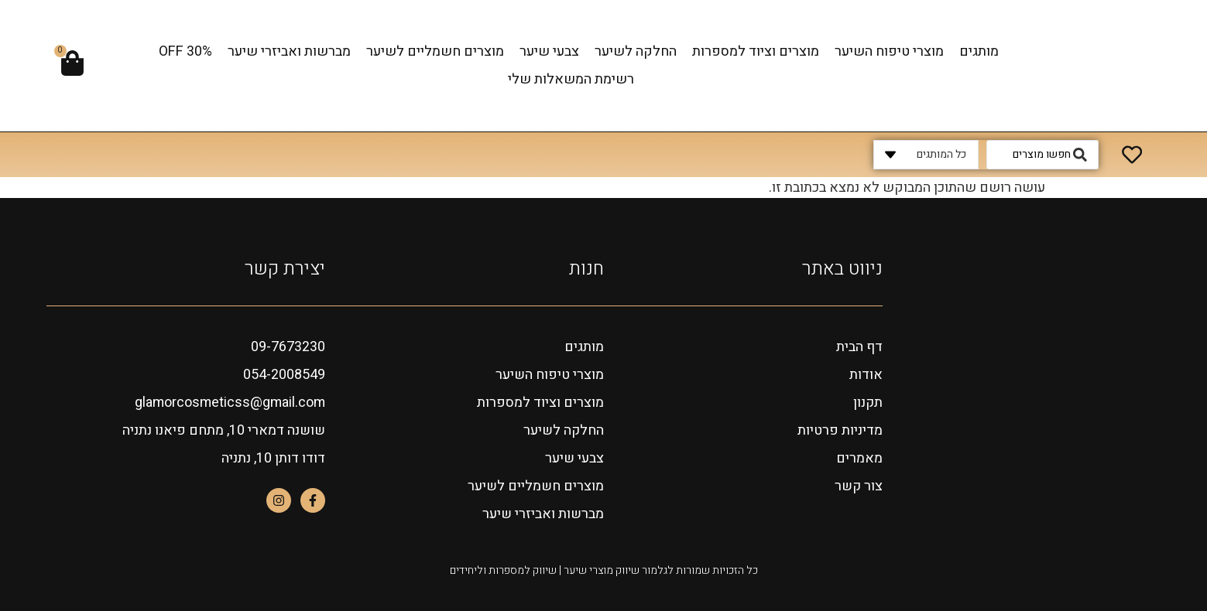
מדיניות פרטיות (840, 430)
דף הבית (859, 346)
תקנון (867, 402)
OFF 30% (185, 51)
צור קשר (858, 486)
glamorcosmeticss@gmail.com (227, 402)
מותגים (979, 51)
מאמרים (859, 458)
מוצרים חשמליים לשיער (435, 51)
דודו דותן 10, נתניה (273, 458)
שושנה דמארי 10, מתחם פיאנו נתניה (223, 430)
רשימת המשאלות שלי (571, 79)
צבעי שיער (549, 51)
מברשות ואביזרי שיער (289, 51)
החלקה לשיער (636, 51)
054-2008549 (284, 374)
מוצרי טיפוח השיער (889, 51)
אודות (866, 374)
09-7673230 (288, 346)
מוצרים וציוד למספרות (755, 51)
